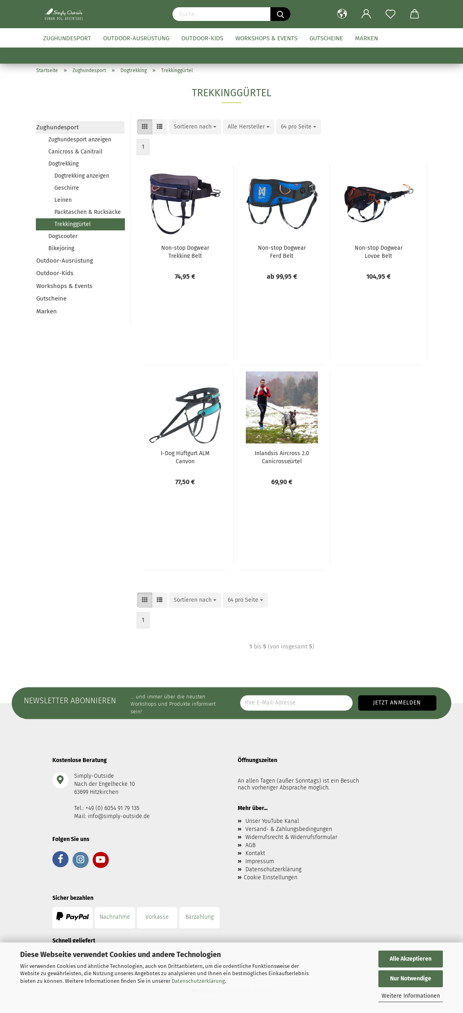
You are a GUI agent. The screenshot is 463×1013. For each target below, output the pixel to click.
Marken (366, 38)
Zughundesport (67, 38)
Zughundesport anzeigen (79, 139)
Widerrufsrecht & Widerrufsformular (291, 837)
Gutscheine (326, 38)
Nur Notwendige (410, 978)
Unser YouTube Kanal (272, 821)
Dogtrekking (63, 163)
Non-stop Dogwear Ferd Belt (282, 251)
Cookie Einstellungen (270, 877)
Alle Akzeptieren (411, 958)
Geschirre (66, 187)
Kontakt (255, 853)
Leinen (63, 200)
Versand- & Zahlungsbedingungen (288, 829)
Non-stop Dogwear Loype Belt (379, 251)
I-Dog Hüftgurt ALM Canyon (185, 457)
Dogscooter (62, 236)
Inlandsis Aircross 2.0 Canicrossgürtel (282, 457)
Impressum (259, 861)
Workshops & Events (266, 38)
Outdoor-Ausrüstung (136, 38)
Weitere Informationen (411, 995)
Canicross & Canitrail (75, 151)
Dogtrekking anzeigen (81, 175)
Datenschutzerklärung (198, 981)
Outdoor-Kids (202, 38)
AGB (250, 845)
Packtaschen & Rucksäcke (87, 212)
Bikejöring (61, 248)
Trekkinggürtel (72, 224)
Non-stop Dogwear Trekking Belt (185, 251)
